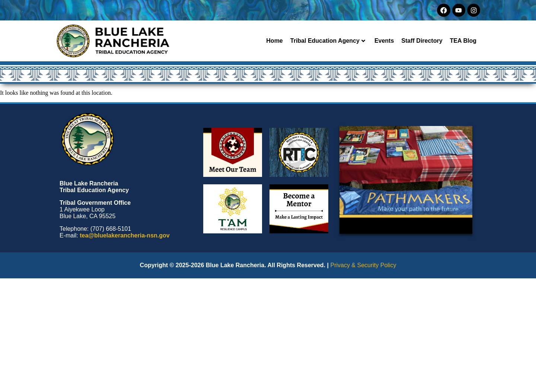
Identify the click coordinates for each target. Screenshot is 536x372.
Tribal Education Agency (327, 41)
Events (384, 41)
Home (274, 41)
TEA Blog (463, 41)
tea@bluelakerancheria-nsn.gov (124, 235)
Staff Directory (421, 41)
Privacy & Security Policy (363, 265)
